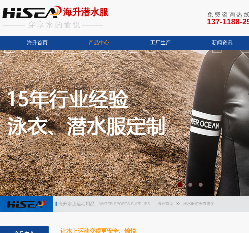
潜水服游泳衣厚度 (198, 203)
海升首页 (37, 42)
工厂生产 (160, 42)
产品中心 (99, 42)
